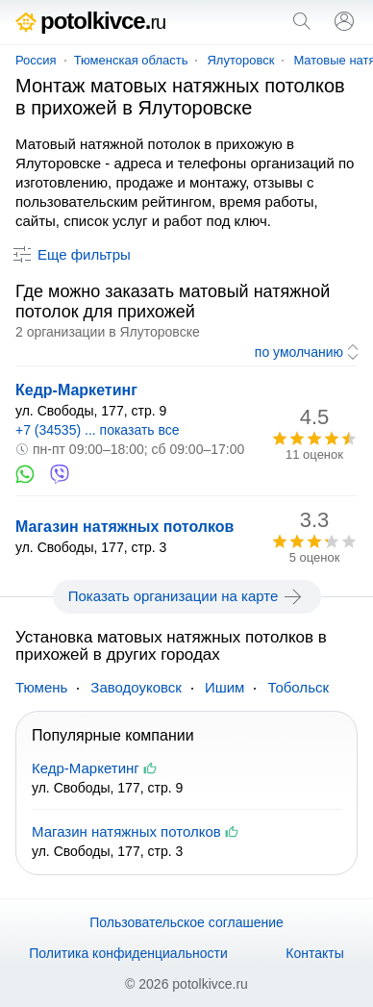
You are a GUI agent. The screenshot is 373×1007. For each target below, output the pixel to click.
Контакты (314, 953)
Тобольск (298, 687)
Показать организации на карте (187, 596)
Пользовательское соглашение (186, 922)
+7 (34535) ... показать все (97, 430)
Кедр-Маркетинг (76, 390)
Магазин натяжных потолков (124, 526)
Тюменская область (131, 60)
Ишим (225, 687)
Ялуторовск (240, 60)
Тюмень (41, 687)
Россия (36, 60)
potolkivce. (90, 21)
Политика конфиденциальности (128, 953)
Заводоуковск (136, 687)
